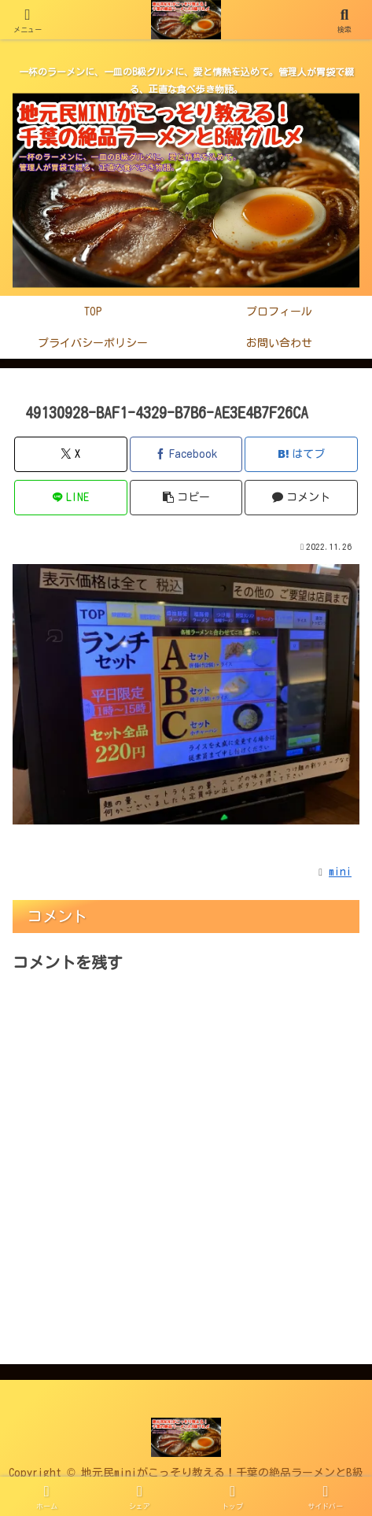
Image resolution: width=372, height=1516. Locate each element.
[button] (186, 497)
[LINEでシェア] (70, 497)
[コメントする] (301, 497)
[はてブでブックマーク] (301, 454)
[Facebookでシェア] (186, 454)
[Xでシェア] (70, 454)
